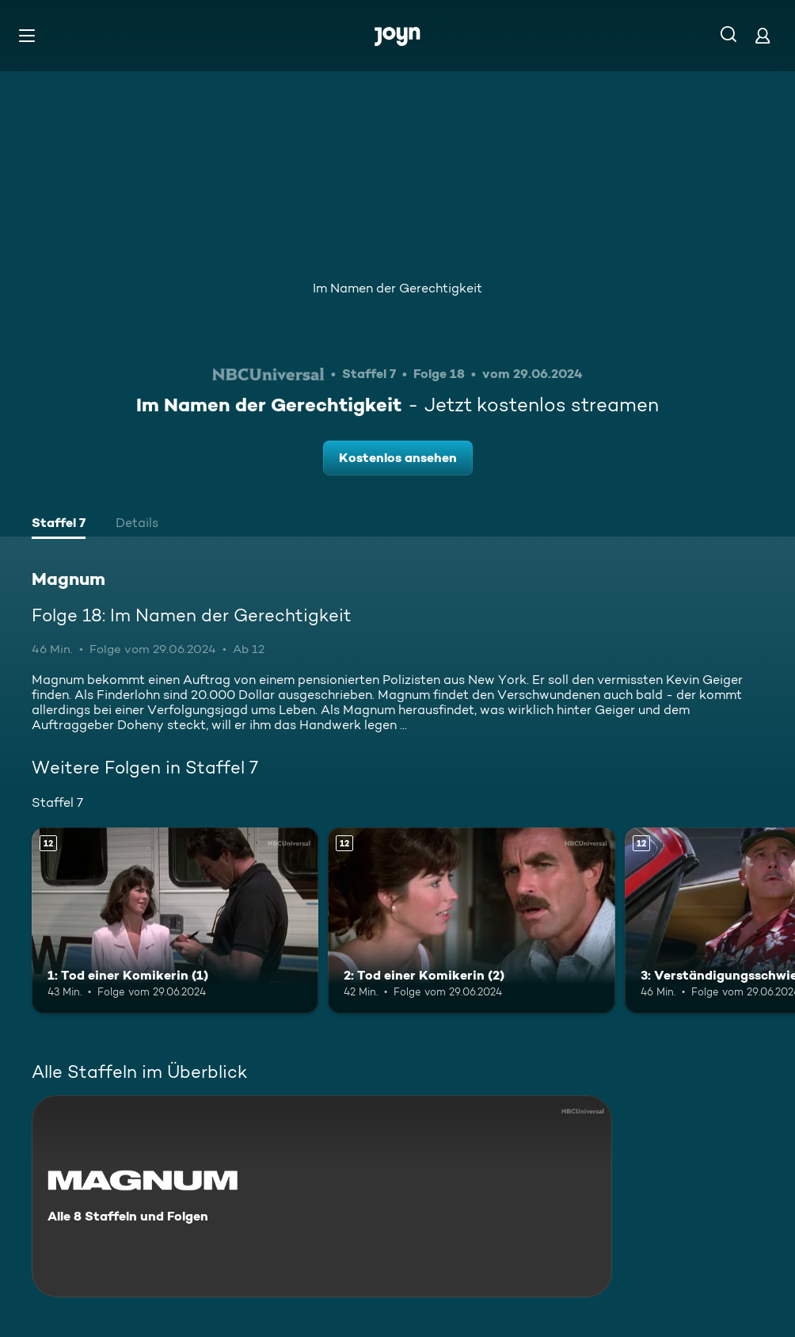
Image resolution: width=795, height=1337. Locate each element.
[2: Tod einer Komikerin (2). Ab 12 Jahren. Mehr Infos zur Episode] (471, 920)
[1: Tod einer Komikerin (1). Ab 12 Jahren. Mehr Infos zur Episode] (175, 920)
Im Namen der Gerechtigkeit (397, 288)
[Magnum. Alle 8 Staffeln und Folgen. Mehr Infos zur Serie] (322, 1196)
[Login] (762, 35)
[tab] (59, 524)
